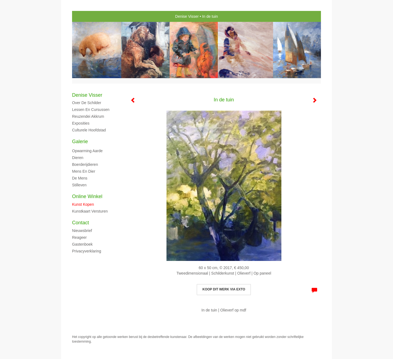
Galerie (80, 141)
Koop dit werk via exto (224, 289)
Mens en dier (83, 171)
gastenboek (82, 244)
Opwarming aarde (87, 151)
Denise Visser (187, 16)
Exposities (81, 123)
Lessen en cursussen (90, 109)
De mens (79, 178)
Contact (80, 222)
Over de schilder (86, 103)
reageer (79, 237)
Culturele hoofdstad (89, 130)
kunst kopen (83, 204)
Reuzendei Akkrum (88, 116)
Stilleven (79, 185)
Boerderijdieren (85, 164)
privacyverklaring (86, 251)
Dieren (77, 157)
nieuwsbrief (82, 230)
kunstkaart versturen (90, 211)
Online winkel (87, 196)
